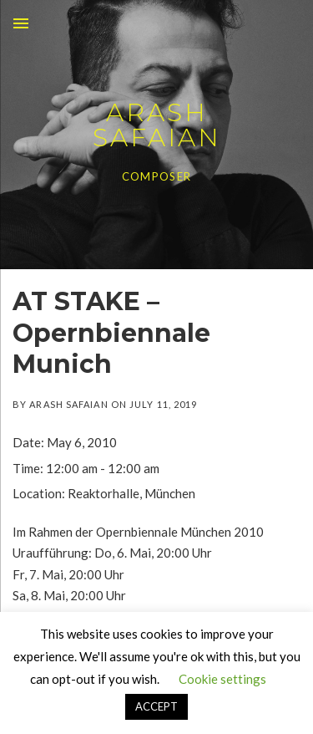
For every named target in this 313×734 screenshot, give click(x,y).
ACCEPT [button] (156, 706)
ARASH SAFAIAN (157, 125)
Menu (21, 23)
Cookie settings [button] (222, 678)
